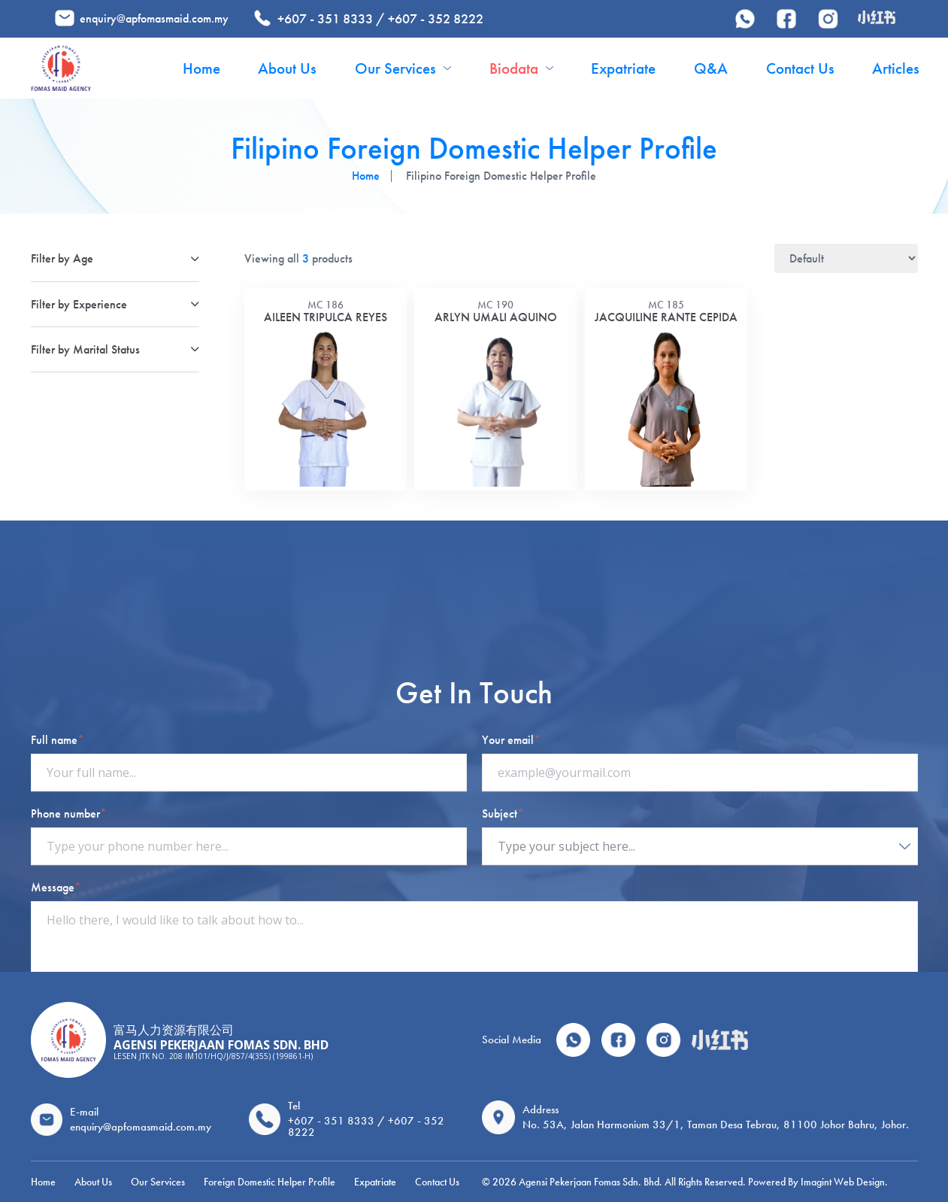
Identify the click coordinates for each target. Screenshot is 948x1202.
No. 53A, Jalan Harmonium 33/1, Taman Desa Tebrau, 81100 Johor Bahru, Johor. (715, 1124)
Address (540, 1109)
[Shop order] (846, 258)
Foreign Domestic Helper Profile (269, 1181)
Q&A (711, 68)
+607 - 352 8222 (435, 18)
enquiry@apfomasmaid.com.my (154, 18)
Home (201, 68)
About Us (287, 68)
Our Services (403, 68)
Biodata (521, 68)
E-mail (84, 1111)
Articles (895, 68)
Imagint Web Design (843, 1181)
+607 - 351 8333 (325, 18)
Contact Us (800, 68)
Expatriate (623, 68)
